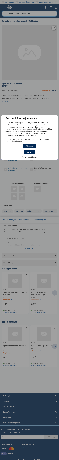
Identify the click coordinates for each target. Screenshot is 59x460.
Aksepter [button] (29, 146)
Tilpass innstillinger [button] (29, 157)
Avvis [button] (29, 152)
